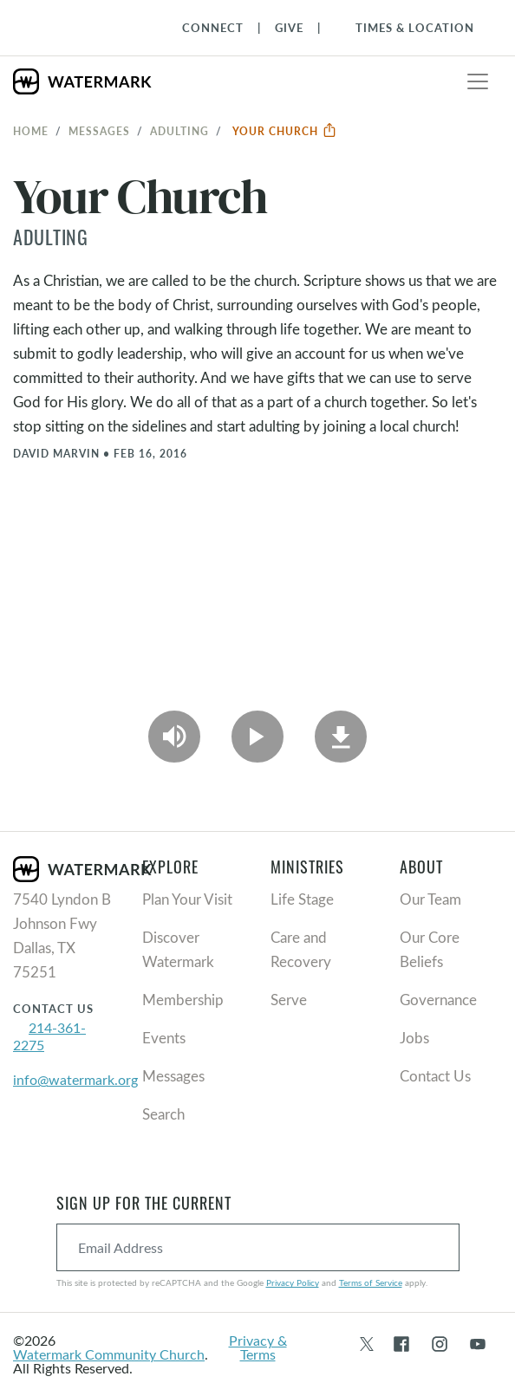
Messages (99, 131)
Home (31, 131)
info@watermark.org (75, 1079)
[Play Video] (257, 736)
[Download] (340, 736)
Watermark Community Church (109, 1354)
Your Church (284, 131)
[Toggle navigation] (477, 81)
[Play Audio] (174, 736)
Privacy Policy (292, 1282)
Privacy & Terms (258, 1347)
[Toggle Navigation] (406, 28)
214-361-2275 (49, 1036)
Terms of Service (370, 1282)
